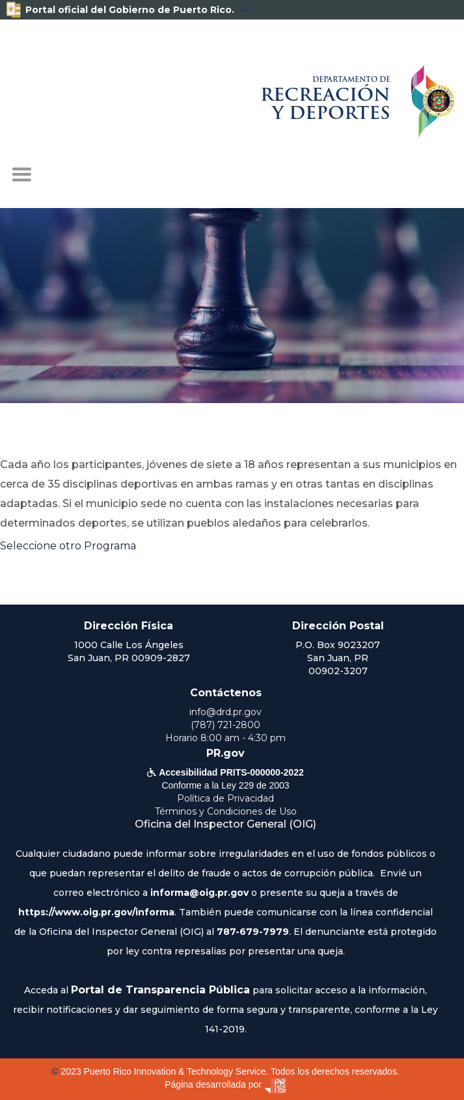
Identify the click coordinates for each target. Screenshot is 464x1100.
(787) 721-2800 (225, 725)
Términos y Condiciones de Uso (226, 811)
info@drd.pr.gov (225, 712)
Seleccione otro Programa (68, 546)
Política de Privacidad (225, 798)
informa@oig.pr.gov (199, 892)
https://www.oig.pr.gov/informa (96, 912)
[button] (21, 174)
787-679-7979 (253, 931)
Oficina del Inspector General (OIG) (225, 824)
